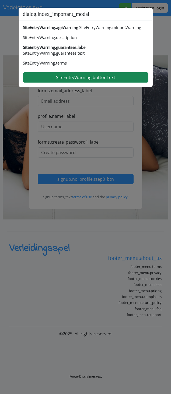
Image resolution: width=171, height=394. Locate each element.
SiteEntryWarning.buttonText (85, 77)
